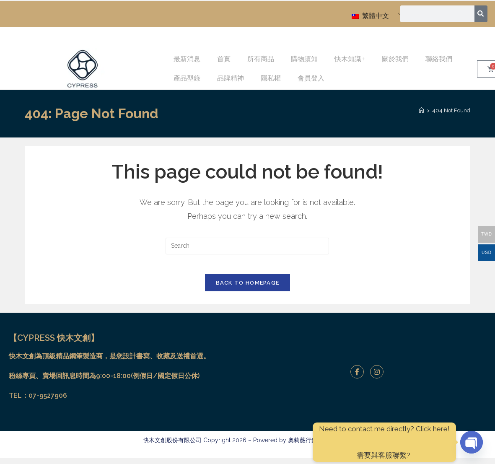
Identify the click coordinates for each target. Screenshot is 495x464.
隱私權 (271, 78)
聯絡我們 (438, 59)
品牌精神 (230, 78)
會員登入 (311, 78)
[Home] (421, 110)
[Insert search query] (247, 246)
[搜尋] (481, 13)
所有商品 (260, 59)
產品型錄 (187, 78)
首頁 (224, 59)
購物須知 (304, 59)
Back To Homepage (248, 288)
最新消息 (187, 59)
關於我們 (395, 59)
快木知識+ (349, 59)
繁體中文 (370, 16)
